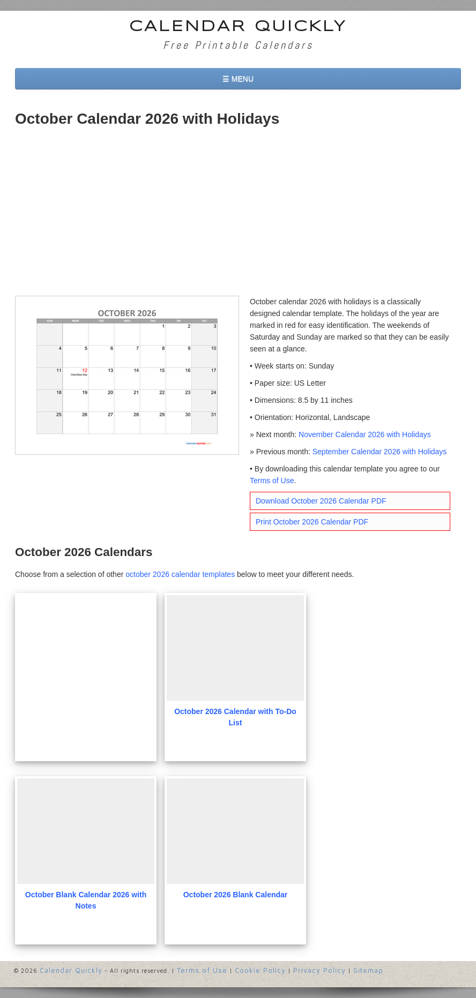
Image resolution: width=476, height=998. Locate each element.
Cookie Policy (260, 970)
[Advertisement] (238, 215)
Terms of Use (272, 480)
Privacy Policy (319, 970)
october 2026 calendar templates (180, 574)
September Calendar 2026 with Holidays (380, 451)
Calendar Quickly (238, 27)
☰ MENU (238, 78)
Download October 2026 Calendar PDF (321, 501)
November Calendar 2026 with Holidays (365, 434)
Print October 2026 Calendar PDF (312, 521)
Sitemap (368, 970)
